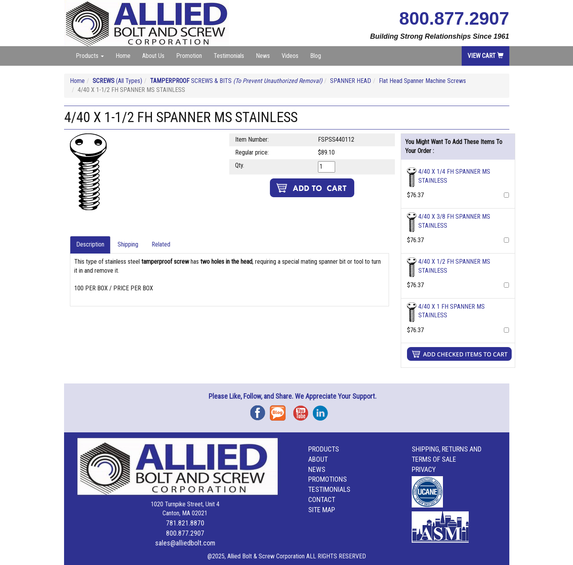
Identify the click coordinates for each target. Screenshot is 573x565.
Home (123, 55)
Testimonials (229, 55)
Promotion (189, 55)
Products (323, 449)
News (263, 55)
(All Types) (117, 81)
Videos (290, 55)
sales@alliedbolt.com (185, 543)
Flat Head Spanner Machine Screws (422, 81)
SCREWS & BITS (236, 81)
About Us (153, 55)
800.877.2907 (454, 18)
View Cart (485, 55)
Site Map (321, 510)
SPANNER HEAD (350, 81)
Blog (315, 55)
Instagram (322, 410)
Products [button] (90, 55)
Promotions (327, 479)
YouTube (303, 410)
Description (90, 244)
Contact (321, 499)
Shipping (128, 244)
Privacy (424, 469)
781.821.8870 (185, 523)
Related (161, 244)
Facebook (260, 410)
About (318, 459)
